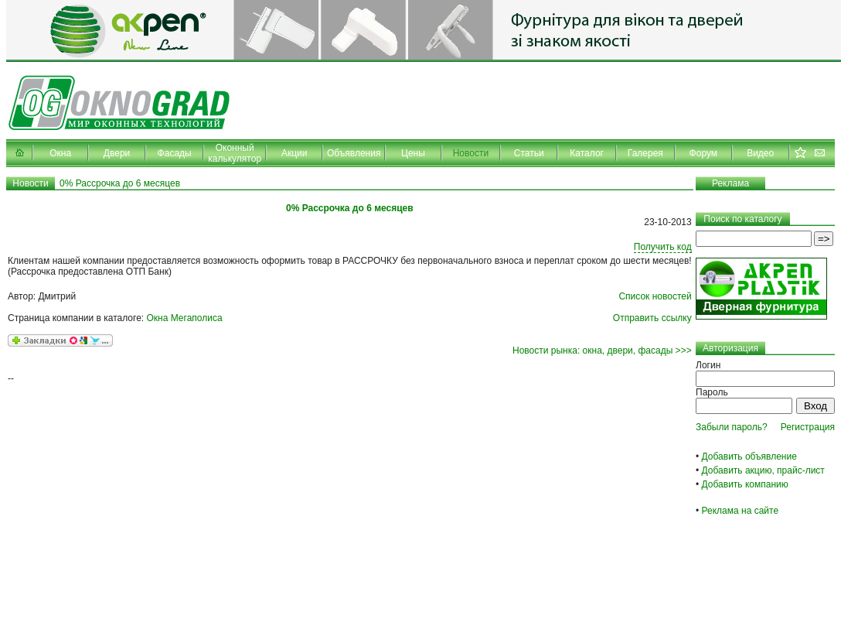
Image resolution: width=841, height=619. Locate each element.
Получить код (663, 246)
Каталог (587, 153)
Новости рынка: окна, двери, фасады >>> (602, 350)
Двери (117, 153)
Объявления (353, 153)
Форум (703, 153)
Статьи (529, 153)
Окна (60, 153)
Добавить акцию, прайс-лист (763, 470)
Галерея (645, 153)
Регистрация (808, 427)
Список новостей (654, 296)
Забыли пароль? (732, 427)
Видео (760, 153)
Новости (471, 153)
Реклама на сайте (740, 510)
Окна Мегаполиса (185, 318)
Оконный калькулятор (234, 153)
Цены (413, 153)
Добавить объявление (749, 456)
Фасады (175, 153)
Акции (294, 153)
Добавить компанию (745, 484)
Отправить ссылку (652, 318)
